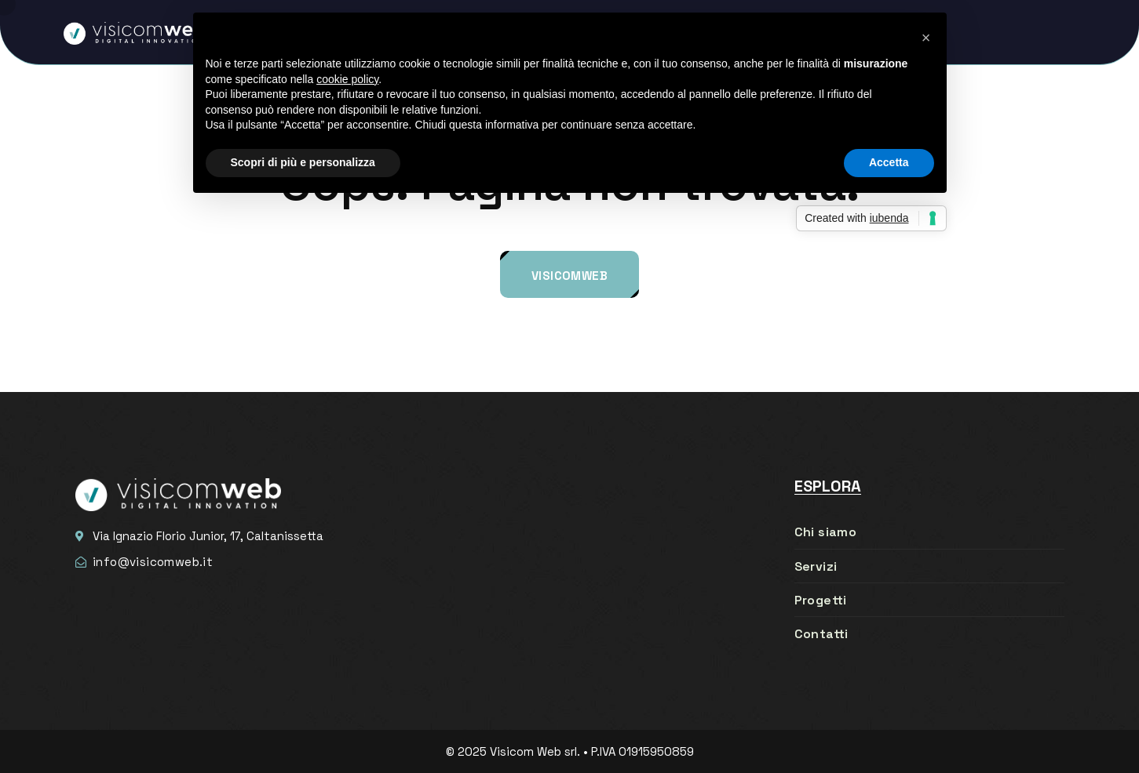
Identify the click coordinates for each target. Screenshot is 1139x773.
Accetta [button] (889, 162)
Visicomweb (569, 275)
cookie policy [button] (347, 79)
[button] (926, 37)
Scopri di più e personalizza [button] (303, 162)
